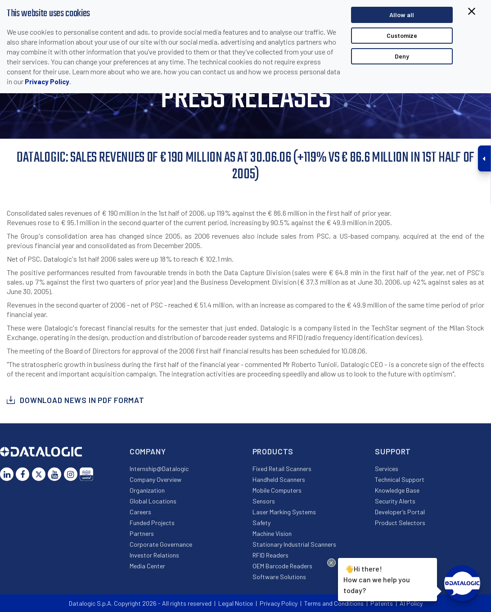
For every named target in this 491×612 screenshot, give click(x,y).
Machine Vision (272, 533)
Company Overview (155, 479)
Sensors (263, 501)
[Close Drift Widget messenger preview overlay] (331, 562)
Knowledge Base (397, 490)
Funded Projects (152, 522)
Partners (142, 533)
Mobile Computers (277, 490)
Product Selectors (400, 522)
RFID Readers (270, 555)
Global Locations (153, 501)
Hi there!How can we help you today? (376, 578)
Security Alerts (395, 501)
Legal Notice (235, 603)
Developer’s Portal (400, 512)
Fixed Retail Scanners (281, 468)
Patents (381, 603)
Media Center (147, 566)
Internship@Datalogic (159, 468)
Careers (140, 512)
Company (148, 451)
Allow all (401, 14)
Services (386, 468)
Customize (402, 35)
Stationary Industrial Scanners (294, 544)
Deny (402, 56)
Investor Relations (154, 555)
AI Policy (411, 603)
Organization (147, 490)
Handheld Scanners (278, 479)
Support (393, 451)
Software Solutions (279, 576)
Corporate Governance (161, 544)
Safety (261, 522)
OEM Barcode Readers (282, 566)
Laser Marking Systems (284, 512)
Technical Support (399, 479)
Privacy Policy (47, 81)
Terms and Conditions (334, 603)
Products (273, 451)
